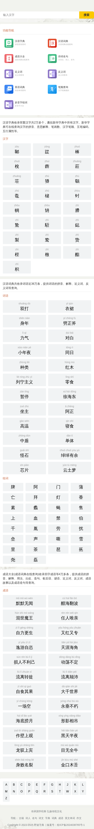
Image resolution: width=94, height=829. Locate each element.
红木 (70, 365)
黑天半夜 (70, 733)
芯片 (24, 468)
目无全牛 (70, 748)
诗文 (41, 818)
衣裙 (70, 306)
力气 (24, 335)
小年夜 (24, 350)
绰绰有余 (70, 453)
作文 (79, 818)
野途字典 (39, 824)
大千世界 (70, 689)
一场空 (24, 704)
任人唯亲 (70, 615)
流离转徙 (24, 674)
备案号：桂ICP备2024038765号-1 (66, 824)
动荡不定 (70, 659)
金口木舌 (70, 762)
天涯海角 (70, 645)
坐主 (24, 409)
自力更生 (24, 630)
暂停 (24, 394)
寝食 (70, 423)
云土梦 (70, 468)
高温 (24, 423)
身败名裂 (24, 762)
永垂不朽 (70, 704)
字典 (47, 818)
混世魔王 (24, 615)
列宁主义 (24, 379)
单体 (70, 438)
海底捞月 (24, 718)
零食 (70, 379)
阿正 (70, 409)
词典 (54, 818)
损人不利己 (24, 659)
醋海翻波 (70, 601)
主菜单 (91, 5)
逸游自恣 (24, 645)
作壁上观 (24, 733)
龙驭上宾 (24, 748)
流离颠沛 (70, 674)
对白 (70, 335)
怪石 (24, 453)
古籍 (21, 818)
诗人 (28, 818)
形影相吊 (70, 718)
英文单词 (70, 818)
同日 (70, 350)
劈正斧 (70, 321)
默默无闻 (24, 601)
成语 (60, 818)
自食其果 (24, 689)
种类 (24, 365)
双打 (24, 306)
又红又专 (70, 630)
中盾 (24, 438)
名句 (34, 818)
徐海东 (70, 394)
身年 (24, 321)
